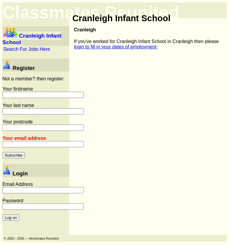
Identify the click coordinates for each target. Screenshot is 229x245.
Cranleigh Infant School (31, 39)
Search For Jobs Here (26, 49)
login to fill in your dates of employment (115, 46)
